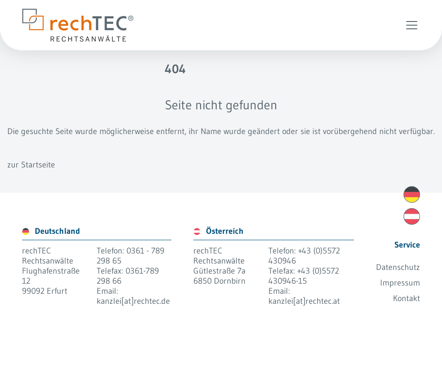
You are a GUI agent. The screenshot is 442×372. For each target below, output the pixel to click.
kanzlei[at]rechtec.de (133, 301)
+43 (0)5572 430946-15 (303, 276)
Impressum (400, 283)
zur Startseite (31, 165)
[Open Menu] (412, 25)
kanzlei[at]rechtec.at (304, 301)
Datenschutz (398, 267)
